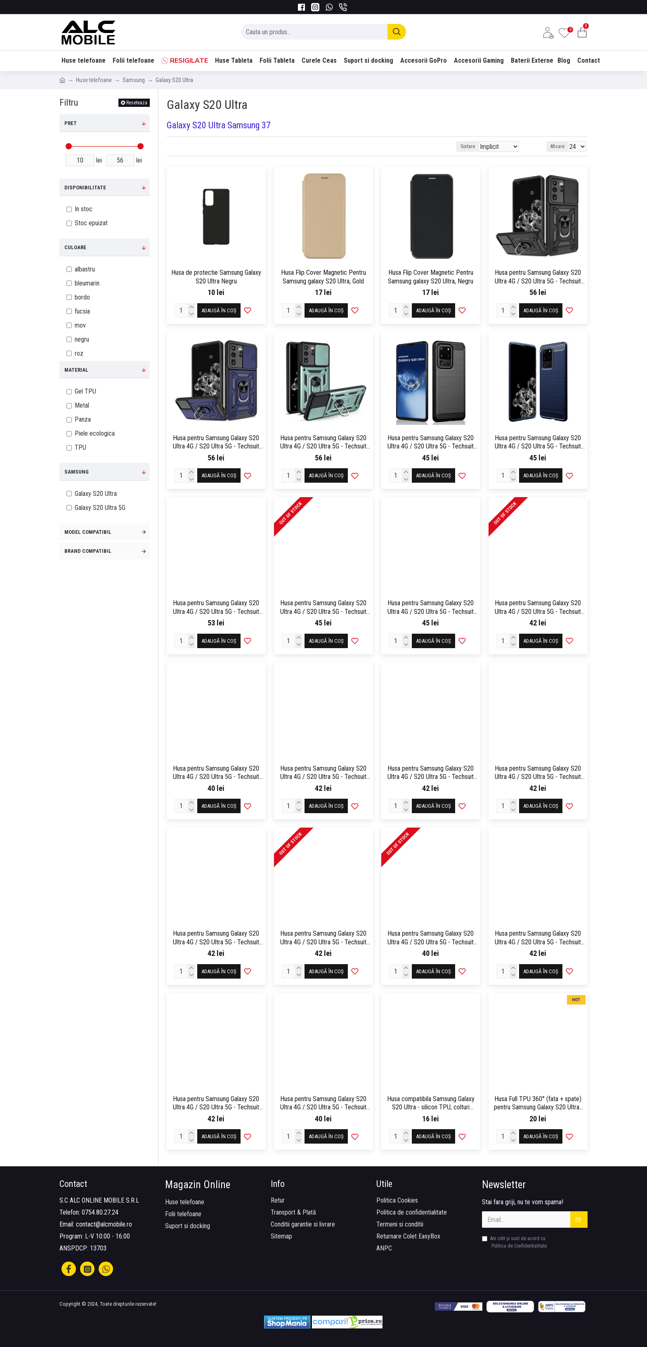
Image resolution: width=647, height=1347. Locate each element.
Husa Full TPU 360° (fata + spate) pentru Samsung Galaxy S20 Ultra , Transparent (538, 1103)
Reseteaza (136, 103)
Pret (70, 123)
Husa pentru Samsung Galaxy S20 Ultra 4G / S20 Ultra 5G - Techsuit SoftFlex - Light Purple (430, 773)
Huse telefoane (94, 80)
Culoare (75, 247)
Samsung (134, 80)
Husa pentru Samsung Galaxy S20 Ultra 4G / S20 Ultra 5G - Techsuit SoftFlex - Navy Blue (323, 938)
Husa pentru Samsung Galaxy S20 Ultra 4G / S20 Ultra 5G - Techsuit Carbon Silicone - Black (430, 442)
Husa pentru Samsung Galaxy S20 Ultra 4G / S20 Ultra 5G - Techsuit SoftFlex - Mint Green (216, 938)
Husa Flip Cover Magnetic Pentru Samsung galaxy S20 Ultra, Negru (430, 277)
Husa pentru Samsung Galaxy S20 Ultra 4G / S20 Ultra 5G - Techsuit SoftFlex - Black (538, 607)
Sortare (482, 146)
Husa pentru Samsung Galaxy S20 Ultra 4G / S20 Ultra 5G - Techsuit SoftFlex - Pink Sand (430, 938)
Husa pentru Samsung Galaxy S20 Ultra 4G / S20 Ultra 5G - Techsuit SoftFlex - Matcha (538, 773)
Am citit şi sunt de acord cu (515, 1243)
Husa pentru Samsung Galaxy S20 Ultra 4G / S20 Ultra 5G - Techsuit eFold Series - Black (216, 607)
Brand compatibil (87, 551)
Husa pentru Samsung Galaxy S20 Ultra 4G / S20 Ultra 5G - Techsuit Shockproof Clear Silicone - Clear (430, 607)
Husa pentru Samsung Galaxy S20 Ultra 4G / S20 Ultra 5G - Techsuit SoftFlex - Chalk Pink (216, 773)
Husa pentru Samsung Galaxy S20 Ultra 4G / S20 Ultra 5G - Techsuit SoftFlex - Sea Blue (323, 1103)
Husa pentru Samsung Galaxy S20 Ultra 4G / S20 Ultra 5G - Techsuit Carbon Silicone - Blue (538, 442)
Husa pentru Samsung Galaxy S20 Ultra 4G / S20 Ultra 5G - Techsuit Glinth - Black (323, 607)
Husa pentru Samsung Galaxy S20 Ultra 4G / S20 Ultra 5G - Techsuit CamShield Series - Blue (216, 442)
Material (76, 370)
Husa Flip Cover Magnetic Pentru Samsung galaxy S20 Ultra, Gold (323, 277)
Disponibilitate (85, 187)
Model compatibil (87, 532)
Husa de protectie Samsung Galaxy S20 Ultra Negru (216, 277)
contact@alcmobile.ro (104, 1224)
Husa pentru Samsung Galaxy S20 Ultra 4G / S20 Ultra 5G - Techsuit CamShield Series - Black (538, 277)
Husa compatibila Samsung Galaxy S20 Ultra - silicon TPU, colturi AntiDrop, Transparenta (431, 1103)
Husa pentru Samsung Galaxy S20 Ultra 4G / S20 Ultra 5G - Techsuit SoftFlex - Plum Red (538, 938)
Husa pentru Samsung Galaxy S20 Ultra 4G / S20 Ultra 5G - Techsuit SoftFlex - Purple (216, 1103)
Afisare (560, 146)
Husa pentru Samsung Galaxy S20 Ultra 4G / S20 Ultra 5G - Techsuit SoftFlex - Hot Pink (323, 773)
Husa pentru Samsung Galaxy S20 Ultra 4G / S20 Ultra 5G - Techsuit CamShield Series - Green (323, 442)
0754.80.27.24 (100, 1212)
